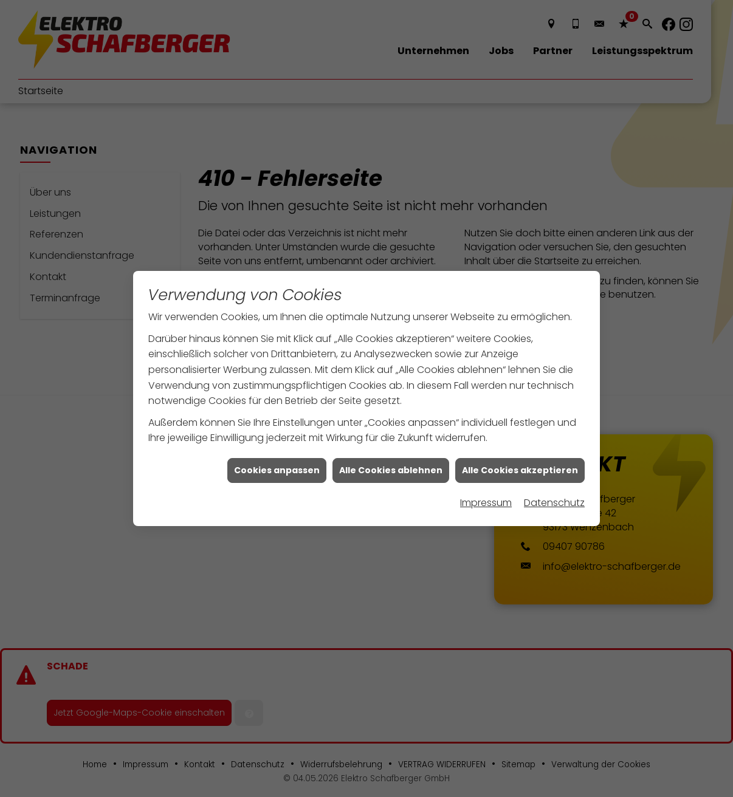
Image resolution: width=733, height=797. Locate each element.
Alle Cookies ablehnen (390, 442)
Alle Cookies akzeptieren (520, 442)
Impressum (486, 474)
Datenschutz (554, 474)
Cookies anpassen (277, 442)
